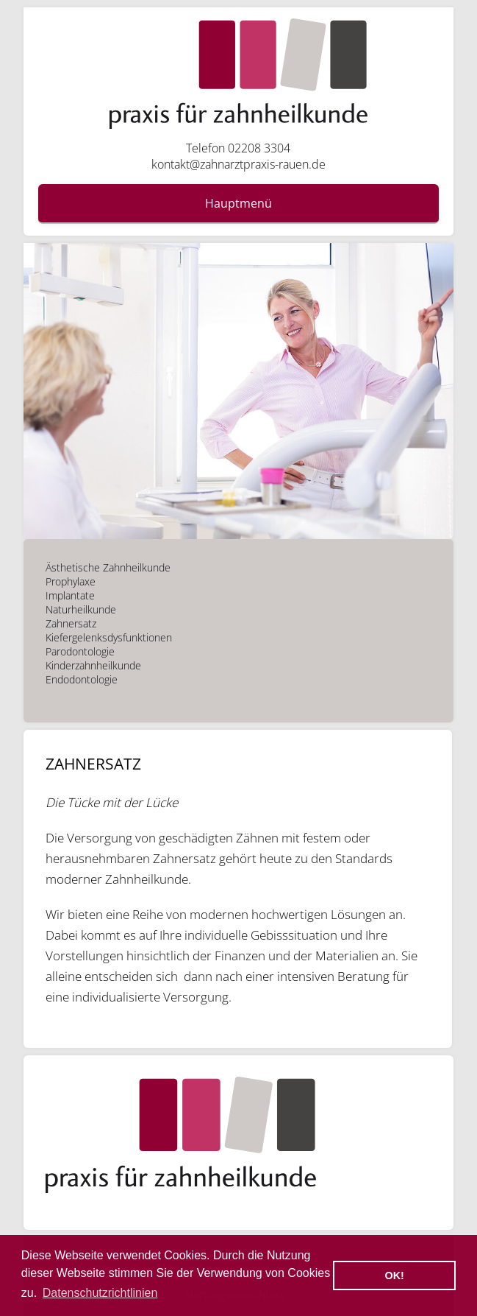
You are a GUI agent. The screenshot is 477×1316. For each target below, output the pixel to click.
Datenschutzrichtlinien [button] (100, 1293)
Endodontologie (82, 679)
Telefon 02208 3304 (238, 148)
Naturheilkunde (81, 609)
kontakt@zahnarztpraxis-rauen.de (238, 164)
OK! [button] (394, 1275)
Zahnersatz (71, 623)
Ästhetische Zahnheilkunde (108, 567)
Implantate (70, 595)
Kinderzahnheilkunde (93, 665)
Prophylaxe (71, 581)
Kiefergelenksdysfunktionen (109, 637)
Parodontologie (80, 651)
